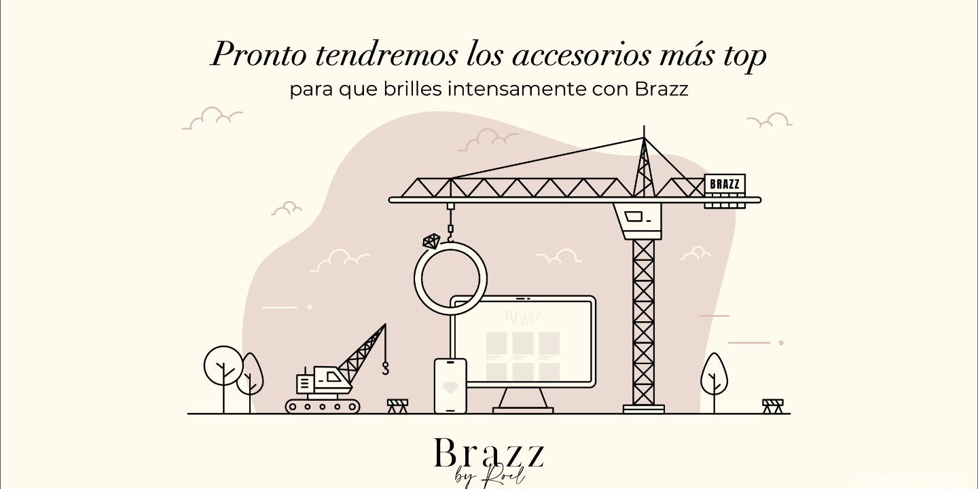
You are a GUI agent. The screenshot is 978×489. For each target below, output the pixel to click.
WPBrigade (938, 479)
